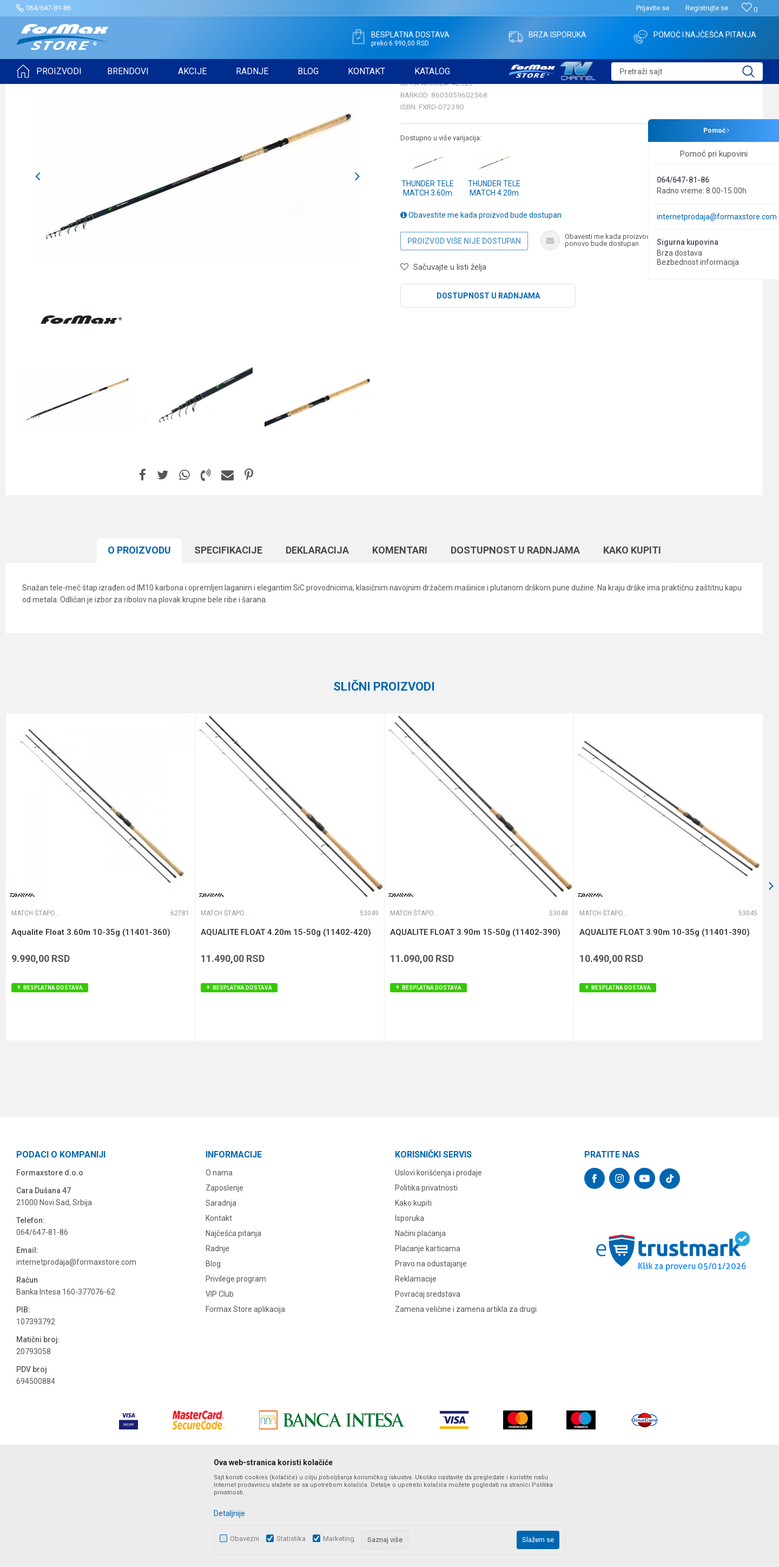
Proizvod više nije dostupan (464, 325)
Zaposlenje (224, 1271)
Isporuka (409, 1302)
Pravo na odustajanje (431, 1347)
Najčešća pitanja (233, 1317)
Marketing (338, 1539)
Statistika (291, 1539)
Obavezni (244, 1539)
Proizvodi (77, 91)
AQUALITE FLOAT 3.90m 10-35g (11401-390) (664, 1016)
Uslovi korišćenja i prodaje (438, 1256)
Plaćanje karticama (427, 1332)
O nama (219, 1256)
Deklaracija (317, 634)
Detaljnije (229, 1513)
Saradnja (221, 1287)
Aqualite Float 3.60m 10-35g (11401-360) (90, 1016)
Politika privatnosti (426, 1271)
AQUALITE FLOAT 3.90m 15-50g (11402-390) (475, 1016)
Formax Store (36, 91)
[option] (76, 483)
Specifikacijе (228, 634)
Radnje (217, 1332)
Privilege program (236, 1362)
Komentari (399, 634)
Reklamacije (416, 1362)
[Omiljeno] (749, 9)
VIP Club (220, 1378)
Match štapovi (155, 91)
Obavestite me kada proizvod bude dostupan (481, 299)
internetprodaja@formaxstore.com (717, 216)
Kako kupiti (632, 634)
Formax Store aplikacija (245, 1393)
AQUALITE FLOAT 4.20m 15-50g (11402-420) (286, 1016)
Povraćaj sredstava (427, 1378)
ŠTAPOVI (113, 91)
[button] (687, 71)
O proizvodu (139, 634)
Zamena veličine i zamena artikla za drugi (466, 1393)
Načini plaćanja (420, 1317)
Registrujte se (706, 8)
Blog (213, 1347)
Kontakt (219, 1302)
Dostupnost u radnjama (488, 379)
